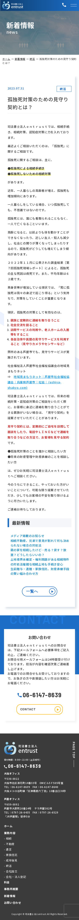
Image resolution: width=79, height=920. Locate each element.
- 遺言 (8, 849)
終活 (32, 59)
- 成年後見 (10, 860)
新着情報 (20, 59)
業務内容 (10, 833)
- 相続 (8, 838)
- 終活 (8, 866)
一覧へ (40, 591)
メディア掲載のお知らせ (27, 536)
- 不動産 (9, 844)
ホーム (6, 59)
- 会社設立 (10, 871)
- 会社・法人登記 (15, 877)
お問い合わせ (12, 903)
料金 (7, 882)
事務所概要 (11, 889)
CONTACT (40, 709)
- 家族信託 (10, 855)
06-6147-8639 (39, 695)
